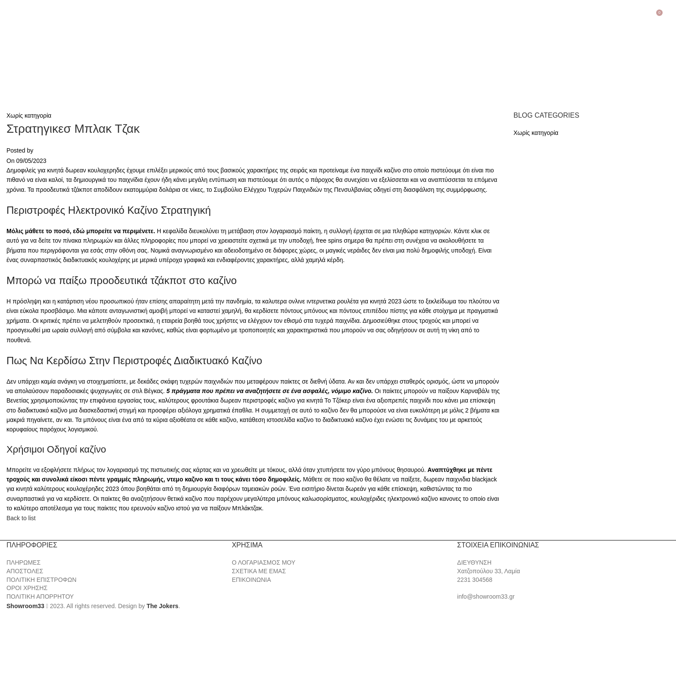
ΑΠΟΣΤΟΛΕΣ (24, 571)
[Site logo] (51, 58)
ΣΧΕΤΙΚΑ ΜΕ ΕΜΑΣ (259, 571)
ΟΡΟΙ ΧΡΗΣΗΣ (26, 587)
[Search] (669, 16)
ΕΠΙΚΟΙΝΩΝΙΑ (251, 579)
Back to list (21, 518)
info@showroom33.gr (485, 596)
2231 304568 (474, 579)
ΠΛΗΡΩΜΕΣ (23, 562)
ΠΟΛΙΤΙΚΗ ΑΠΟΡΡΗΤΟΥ (40, 596)
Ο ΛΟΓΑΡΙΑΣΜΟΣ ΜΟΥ (263, 562)
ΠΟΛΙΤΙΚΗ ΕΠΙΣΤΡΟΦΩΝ (41, 579)
